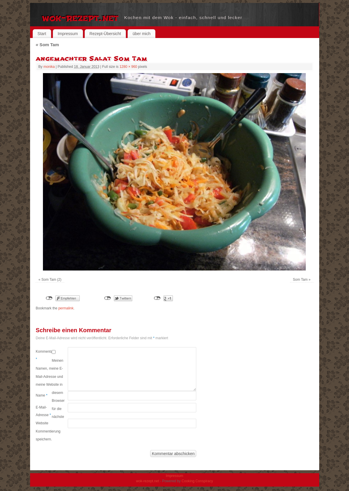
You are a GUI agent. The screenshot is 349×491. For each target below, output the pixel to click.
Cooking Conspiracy (197, 481)
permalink (66, 308)
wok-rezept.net (80, 18)
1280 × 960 (128, 67)
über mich (141, 33)
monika (49, 67)
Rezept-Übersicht (105, 33)
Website (42, 423)
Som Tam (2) (51, 280)
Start (41, 33)
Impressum (68, 33)
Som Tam (47, 44)
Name (41, 395)
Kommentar (44, 355)
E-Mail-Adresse (43, 411)
